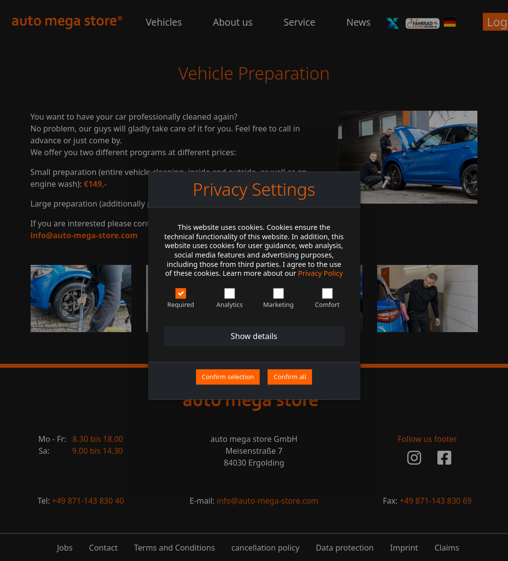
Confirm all (290, 376)
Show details (254, 336)
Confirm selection (228, 376)
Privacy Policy (320, 273)
